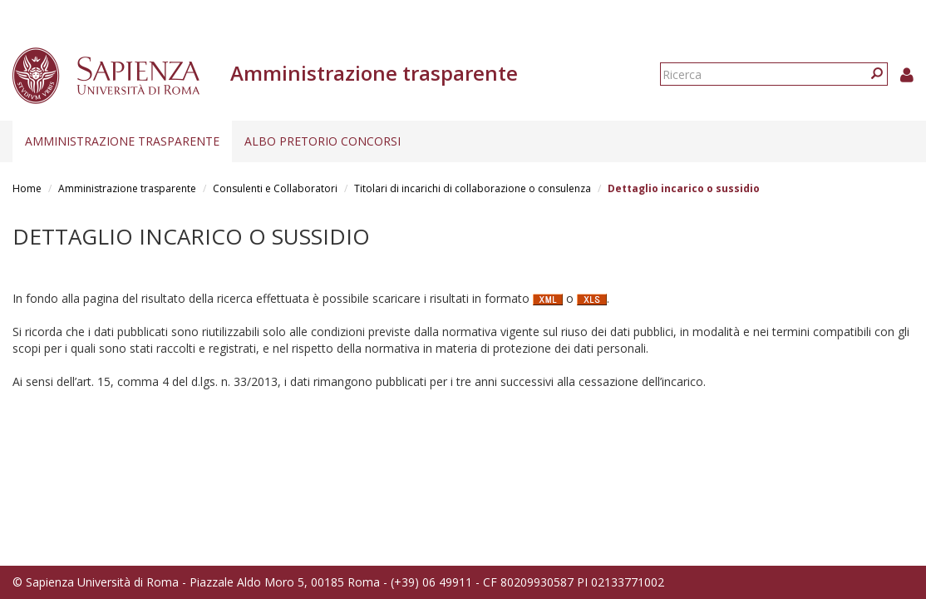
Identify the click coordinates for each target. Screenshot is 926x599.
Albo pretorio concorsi (322, 141)
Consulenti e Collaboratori (275, 188)
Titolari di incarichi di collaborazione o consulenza (472, 188)
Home (27, 188)
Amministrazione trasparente (122, 141)
